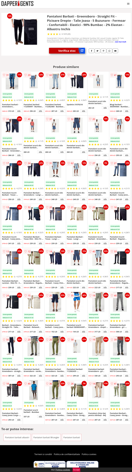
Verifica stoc (71, 51)
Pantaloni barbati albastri (17, 437)
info (18, 111)
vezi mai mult (120, 42)
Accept (76, 469)
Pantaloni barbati (71, 437)
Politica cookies (89, 454)
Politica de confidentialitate (67, 454)
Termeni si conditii (43, 454)
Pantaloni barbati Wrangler (46, 437)
